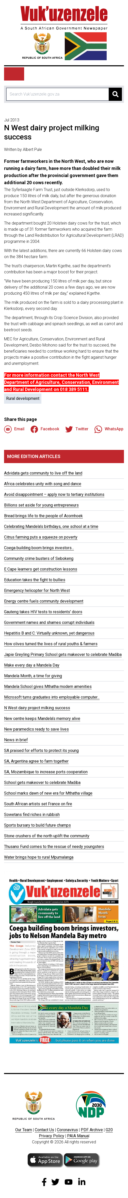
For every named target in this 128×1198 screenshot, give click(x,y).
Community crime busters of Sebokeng (38, 558)
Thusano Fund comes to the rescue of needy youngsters (54, 846)
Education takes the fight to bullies (34, 579)
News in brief (16, 739)
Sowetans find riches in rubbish (32, 814)
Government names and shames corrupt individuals (49, 622)
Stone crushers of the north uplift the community (46, 835)
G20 (109, 1129)
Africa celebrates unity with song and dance (42, 483)
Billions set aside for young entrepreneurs (41, 505)
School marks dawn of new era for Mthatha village (48, 793)
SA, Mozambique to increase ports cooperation (46, 771)
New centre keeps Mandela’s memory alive (42, 718)
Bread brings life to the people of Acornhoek (43, 515)
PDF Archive (92, 1129)
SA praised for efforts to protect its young (41, 750)
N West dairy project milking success (37, 707)
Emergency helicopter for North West (37, 590)
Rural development (22, 398)
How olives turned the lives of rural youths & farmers (51, 643)
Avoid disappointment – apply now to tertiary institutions (54, 494)
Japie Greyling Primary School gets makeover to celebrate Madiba (63, 654)
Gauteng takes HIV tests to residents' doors (43, 611)
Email (14, 429)
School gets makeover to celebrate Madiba (42, 782)
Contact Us (44, 1129)
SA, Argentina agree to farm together (36, 761)
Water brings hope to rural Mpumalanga (38, 857)
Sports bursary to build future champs (37, 825)
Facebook (44, 429)
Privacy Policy (51, 1135)
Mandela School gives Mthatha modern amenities (48, 686)
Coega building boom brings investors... (39, 547)
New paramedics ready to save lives (36, 729)
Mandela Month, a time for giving (33, 675)
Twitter (76, 429)
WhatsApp (108, 429)
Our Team (23, 1129)
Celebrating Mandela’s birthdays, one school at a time (51, 526)
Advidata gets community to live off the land (43, 473)
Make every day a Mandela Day (31, 665)
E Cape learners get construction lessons (40, 569)
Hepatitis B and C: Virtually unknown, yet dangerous (49, 633)
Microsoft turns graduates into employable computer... (52, 697)
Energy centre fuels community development (43, 601)
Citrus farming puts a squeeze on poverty (40, 537)
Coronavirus (67, 1129)
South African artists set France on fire (38, 803)
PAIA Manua (78, 1135)
